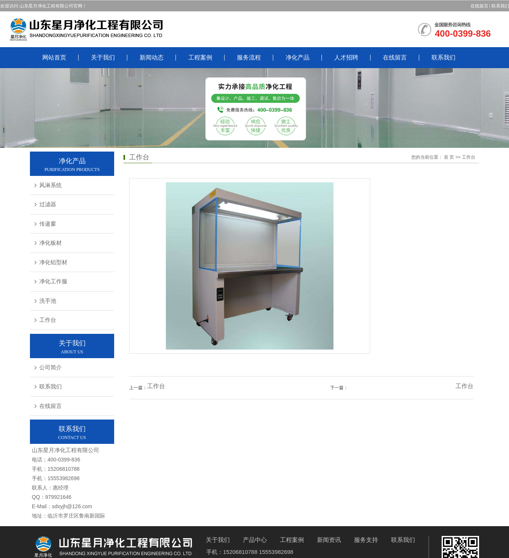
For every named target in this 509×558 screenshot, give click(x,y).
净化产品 (298, 57)
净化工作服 (53, 281)
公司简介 (50, 368)
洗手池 (47, 301)
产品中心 (255, 540)
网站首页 (54, 57)
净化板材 (50, 243)
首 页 (449, 157)
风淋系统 (50, 185)
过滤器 (47, 204)
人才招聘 (346, 57)
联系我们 (443, 57)
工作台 (47, 320)
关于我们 (103, 57)
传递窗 (47, 224)
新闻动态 (152, 57)
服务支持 (366, 540)
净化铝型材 (53, 262)
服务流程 (249, 57)
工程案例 (200, 57)
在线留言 (479, 6)
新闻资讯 (329, 540)
